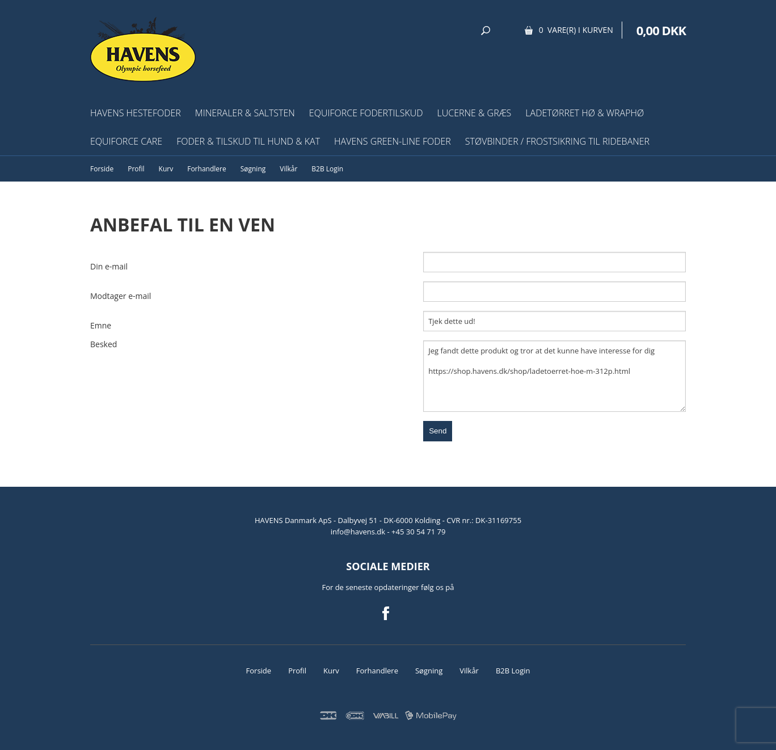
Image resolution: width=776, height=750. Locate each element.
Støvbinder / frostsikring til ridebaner (557, 141)
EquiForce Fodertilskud (366, 113)
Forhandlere (206, 169)
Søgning (253, 169)
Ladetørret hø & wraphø (584, 113)
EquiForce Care (126, 141)
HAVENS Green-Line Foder (392, 141)
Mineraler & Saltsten (245, 113)
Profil (136, 169)
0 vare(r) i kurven (576, 29)
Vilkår (288, 169)
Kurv (166, 169)
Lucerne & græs (474, 113)
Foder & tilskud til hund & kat (248, 141)
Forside (101, 169)
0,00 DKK (661, 30)
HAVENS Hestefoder (135, 113)
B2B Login (327, 169)
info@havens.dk (359, 531)
